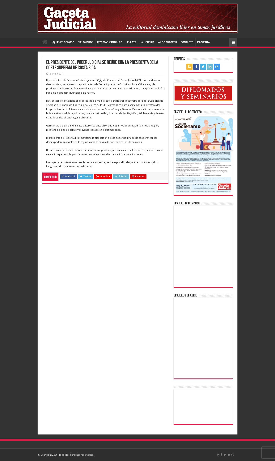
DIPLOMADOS (85, 42)
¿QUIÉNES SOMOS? (63, 42)
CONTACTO (187, 42)
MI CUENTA (203, 42)
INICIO (45, 42)
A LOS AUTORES (167, 42)
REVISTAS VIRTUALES (109, 42)
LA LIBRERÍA (147, 42)
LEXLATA (131, 42)
